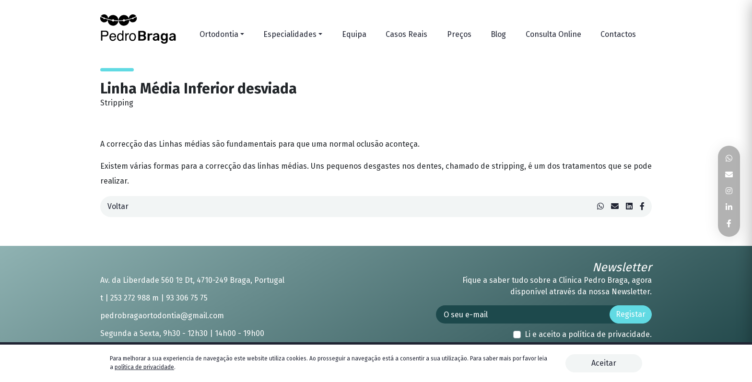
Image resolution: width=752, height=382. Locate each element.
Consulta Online (553, 34)
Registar (631, 314)
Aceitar (603, 363)
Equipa (354, 34)
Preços (459, 34)
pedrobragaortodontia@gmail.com (162, 315)
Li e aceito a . (588, 334)
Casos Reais (406, 34)
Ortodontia (219, 34)
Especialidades (290, 34)
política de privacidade (609, 334)
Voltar (118, 206)
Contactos (618, 34)
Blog (498, 34)
